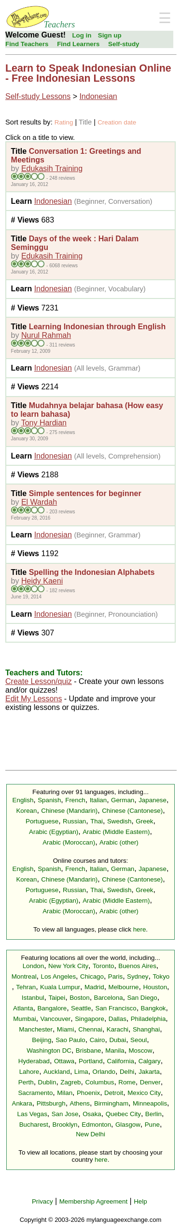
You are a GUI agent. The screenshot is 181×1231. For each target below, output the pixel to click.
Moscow (141, 1050)
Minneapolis (150, 1103)
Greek (144, 821)
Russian (74, 821)
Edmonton (96, 1124)
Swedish (119, 821)
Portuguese (42, 821)
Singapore (89, 1018)
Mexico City (144, 1092)
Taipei (56, 997)
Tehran (26, 987)
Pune (152, 1124)
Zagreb (70, 1082)
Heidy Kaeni (42, 581)
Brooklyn (65, 1124)
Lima (81, 1071)
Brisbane (88, 1050)
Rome (127, 1082)
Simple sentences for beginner (85, 493)
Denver (150, 1082)
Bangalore (52, 1008)
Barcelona (108, 997)
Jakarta (149, 1071)
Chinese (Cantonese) (132, 810)
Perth (26, 1082)
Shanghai (146, 1029)
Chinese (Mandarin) (69, 810)
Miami (65, 1029)
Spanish (49, 800)
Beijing (41, 1040)
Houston (155, 987)
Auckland (56, 1071)
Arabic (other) (119, 842)
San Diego (142, 997)
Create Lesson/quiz (38, 681)
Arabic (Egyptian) (53, 831)
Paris (115, 976)
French (75, 800)
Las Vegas (32, 1114)
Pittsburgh (51, 1103)
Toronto (103, 966)
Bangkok (153, 1008)
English (23, 800)
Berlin (153, 1114)
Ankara (22, 1103)
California (120, 1061)
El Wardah (39, 502)
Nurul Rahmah (46, 335)
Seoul (138, 1040)
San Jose (65, 1114)
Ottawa (64, 1061)
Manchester (36, 1029)
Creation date (116, 122)
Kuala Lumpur (60, 987)
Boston (80, 997)
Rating (64, 122)
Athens (80, 1103)
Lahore (29, 1071)
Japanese (153, 800)
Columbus (99, 1082)
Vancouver (56, 1018)
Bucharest (33, 1124)
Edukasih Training (52, 168)
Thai (96, 821)
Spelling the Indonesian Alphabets (92, 572)
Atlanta (23, 1008)
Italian (98, 800)
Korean (26, 810)
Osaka (92, 1114)
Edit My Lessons (33, 699)
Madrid (94, 987)
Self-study (123, 44)
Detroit (113, 1092)
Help (140, 1201)
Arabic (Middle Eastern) (116, 831)
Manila (114, 1050)
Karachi (117, 1029)
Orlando (104, 1071)
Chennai (90, 1029)
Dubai (117, 1040)
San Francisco (116, 1008)
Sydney (137, 976)
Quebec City (123, 1114)
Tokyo (161, 976)
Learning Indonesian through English (97, 327)
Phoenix (88, 1092)
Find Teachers (26, 44)
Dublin (47, 1082)
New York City (68, 966)
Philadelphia (148, 1018)
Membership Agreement (93, 1201)
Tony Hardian (44, 423)
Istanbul (33, 997)
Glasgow (127, 1124)
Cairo (97, 1040)
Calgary (150, 1061)
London (33, 966)
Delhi (127, 1071)
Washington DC (49, 1050)
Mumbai (24, 1018)
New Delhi (90, 1134)
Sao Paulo (70, 1040)
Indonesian (98, 96)
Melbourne (124, 987)
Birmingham (111, 1103)
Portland (91, 1061)
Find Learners (78, 44)
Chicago (92, 976)
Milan (64, 1092)
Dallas (117, 1018)
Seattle (81, 1008)
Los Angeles (58, 976)
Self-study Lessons (37, 96)
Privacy (42, 1201)
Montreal (24, 976)
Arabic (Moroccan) (68, 842)
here (139, 929)
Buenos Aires (137, 966)
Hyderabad (34, 1061)
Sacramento (35, 1092)
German (122, 800)
